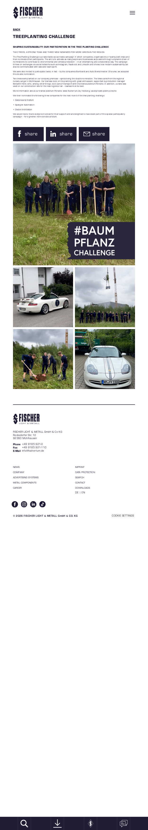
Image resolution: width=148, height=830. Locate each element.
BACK (16, 29)
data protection (85, 472)
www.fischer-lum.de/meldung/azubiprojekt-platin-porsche (89, 90)
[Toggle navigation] (132, 13)
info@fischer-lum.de (33, 450)
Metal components (24, 482)
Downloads (82, 487)
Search (79, 477)
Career (17, 487)
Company (18, 472)
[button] (28, 134)
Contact (80, 482)
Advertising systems (26, 477)
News (16, 467)
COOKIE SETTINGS (123, 515)
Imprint (79, 467)
